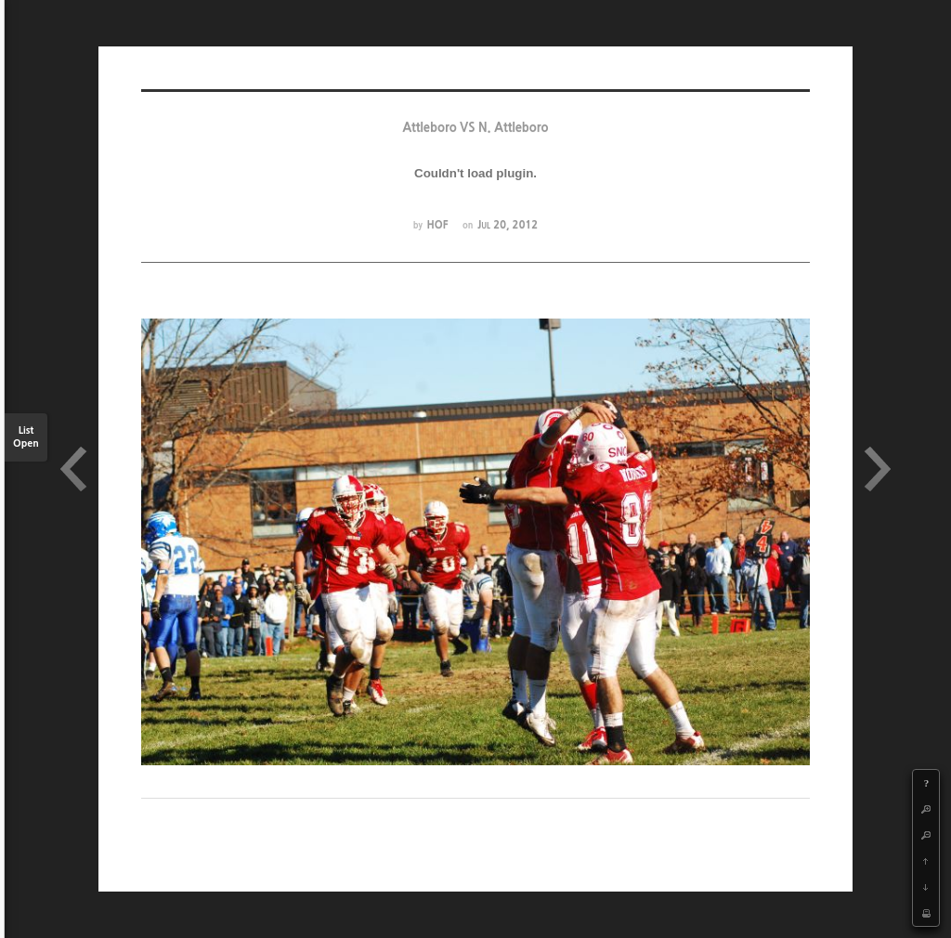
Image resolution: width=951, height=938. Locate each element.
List (26, 437)
